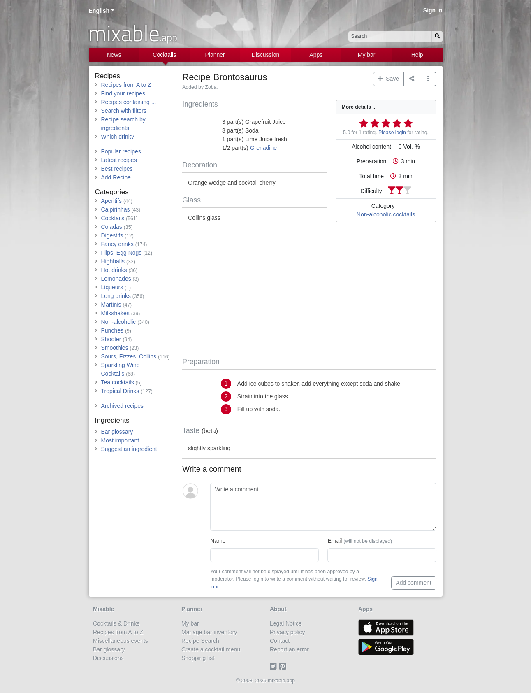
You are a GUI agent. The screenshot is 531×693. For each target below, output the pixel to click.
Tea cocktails (117, 382)
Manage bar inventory (209, 632)
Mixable (103, 609)
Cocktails (164, 54)
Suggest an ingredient (129, 449)
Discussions (108, 658)
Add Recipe (116, 177)
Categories (112, 192)
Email (359, 540)
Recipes (107, 76)
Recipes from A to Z (126, 84)
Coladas (111, 226)
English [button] (99, 10)
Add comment (413, 582)
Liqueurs (112, 287)
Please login (392, 132)
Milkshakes (115, 313)
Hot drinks (114, 270)
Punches (112, 330)
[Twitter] (274, 666)
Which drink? (117, 136)
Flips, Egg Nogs (121, 252)
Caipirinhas (115, 209)
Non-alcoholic (118, 322)
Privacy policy (287, 632)
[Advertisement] (309, 291)
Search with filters (123, 110)
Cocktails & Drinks (116, 623)
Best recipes (117, 168)
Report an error (289, 649)
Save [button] (388, 78)
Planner (215, 54)
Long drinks (116, 296)
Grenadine (263, 147)
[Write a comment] (323, 507)
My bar (367, 54)
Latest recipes (119, 160)
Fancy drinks (117, 244)
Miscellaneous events (120, 640)
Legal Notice (286, 623)
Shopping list (197, 658)
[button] (428, 79)
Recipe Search (200, 640)
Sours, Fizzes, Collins (129, 356)
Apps (315, 54)
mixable (132, 33)
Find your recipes (123, 93)
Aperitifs (111, 201)
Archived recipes (122, 405)
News (114, 54)
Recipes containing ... (128, 102)
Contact (280, 640)
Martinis (111, 304)
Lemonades (116, 278)
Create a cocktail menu (210, 649)
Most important (120, 440)
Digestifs (112, 235)
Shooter (111, 339)
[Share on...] (411, 79)
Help (417, 54)
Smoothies (114, 347)
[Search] (437, 36)
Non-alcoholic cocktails (386, 214)
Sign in (433, 10)
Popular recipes (121, 151)
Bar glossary (117, 431)
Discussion (266, 54)
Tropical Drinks (120, 391)
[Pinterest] (284, 666)
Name (217, 540)
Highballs (113, 261)
